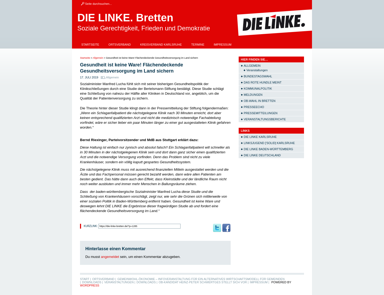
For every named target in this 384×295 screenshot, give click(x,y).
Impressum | (259, 282)
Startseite (90, 44)
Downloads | (92, 282)
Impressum (222, 44)
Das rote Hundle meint (263, 82)
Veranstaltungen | (119, 282)
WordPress (89, 285)
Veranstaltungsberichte (265, 119)
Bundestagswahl (258, 76)
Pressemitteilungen (261, 113)
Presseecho (254, 107)
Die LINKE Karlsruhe (260, 136)
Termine (198, 44)
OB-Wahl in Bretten (259, 100)
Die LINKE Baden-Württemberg (268, 149)
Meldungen (253, 94)
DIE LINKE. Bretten (125, 17)
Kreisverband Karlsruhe (161, 44)
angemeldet (110, 257)
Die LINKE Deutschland (262, 155)
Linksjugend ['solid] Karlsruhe (269, 143)
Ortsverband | (104, 279)
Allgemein (98, 58)
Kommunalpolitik (258, 88)
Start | (85, 279)
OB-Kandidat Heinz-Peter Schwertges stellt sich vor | (204, 282)
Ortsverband (120, 44)
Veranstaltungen (257, 70)
